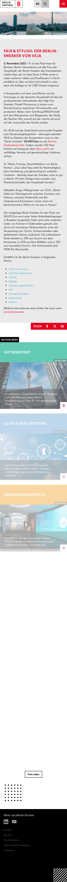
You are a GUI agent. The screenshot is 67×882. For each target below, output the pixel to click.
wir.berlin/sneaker (14, 312)
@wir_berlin (43, 149)
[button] (47, 326)
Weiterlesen (6, 375)
